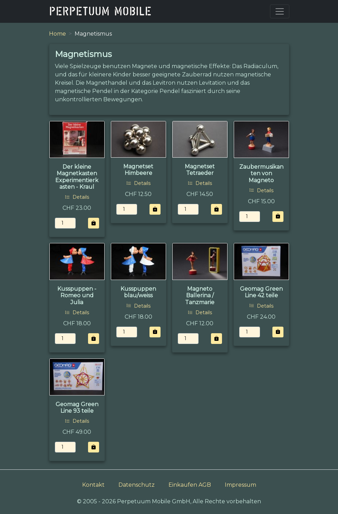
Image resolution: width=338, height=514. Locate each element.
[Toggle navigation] (279, 11)
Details (77, 197)
